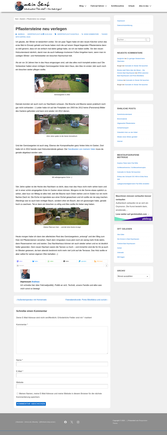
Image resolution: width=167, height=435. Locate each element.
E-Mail (19, 371)
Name (19, 360)
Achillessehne (117, 6)
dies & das (145, 6)
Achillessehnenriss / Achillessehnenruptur (131, 167)
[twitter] (72, 422)
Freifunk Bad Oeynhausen (126, 243)
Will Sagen (121, 257)
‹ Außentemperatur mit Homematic (31, 300)
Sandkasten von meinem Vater (81, 149)
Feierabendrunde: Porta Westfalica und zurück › (87, 300)
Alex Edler (120, 234)
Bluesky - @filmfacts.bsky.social (43, 422)
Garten (23, 37)
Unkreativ (120, 252)
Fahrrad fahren (99, 6)
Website (19, 382)
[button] (23, 261)
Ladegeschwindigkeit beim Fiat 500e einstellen (133, 184)
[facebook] (65, 422)
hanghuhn (120, 58)
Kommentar (22, 324)
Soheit (119, 248)
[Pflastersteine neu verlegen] (48, 34)
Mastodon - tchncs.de (23, 422)
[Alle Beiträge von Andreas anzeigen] (20, 34)
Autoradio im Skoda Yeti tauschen (136, 66)
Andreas (36, 282)
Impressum (121, 21)
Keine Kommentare (91, 34)
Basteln (75, 34)
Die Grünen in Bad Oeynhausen (128, 239)
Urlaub (131, 6)
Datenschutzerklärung (124, 25)
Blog (83, 6)
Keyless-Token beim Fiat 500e (127, 163)
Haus (28, 37)
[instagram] (78, 422)
